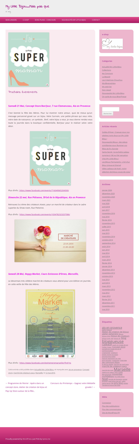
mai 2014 (105, 253)
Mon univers (11, 20)
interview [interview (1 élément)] (123, 360)
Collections (106, 70)
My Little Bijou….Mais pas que (27, 6)
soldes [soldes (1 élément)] (125, 383)
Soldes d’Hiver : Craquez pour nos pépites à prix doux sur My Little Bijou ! (116, 135)
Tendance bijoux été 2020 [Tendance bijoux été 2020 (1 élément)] (111, 385)
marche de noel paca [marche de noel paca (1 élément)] (121, 364)
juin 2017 (105, 210)
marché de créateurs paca (24, 373)
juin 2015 (105, 230)
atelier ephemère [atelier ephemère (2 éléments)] (110, 333)
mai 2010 (105, 309)
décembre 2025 (108, 193)
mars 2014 (106, 259)
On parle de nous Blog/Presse (114, 96)
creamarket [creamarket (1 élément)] (106, 353)
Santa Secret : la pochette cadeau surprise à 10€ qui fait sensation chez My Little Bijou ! (115, 155)
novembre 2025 (108, 197)
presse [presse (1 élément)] (125, 379)
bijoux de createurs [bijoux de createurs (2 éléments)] (120, 335)
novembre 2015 (108, 223)
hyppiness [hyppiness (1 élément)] (115, 360)
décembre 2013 (108, 269)
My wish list (107, 86)
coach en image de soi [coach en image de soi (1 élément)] (120, 345)
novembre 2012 (108, 289)
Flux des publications (110, 406)
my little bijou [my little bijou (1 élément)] (120, 377)
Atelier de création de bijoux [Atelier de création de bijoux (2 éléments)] (115, 331)
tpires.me (46, 439)
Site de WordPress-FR (111, 412)
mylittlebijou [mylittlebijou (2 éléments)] (108, 376)
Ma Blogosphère (108, 83)
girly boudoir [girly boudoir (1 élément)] (107, 360)
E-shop (26, 20)
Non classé (106, 90)
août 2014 (106, 246)
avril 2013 (106, 283)
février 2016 (107, 220)
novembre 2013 (108, 273)
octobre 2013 (107, 276)
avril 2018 (106, 207)
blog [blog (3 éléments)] (123, 338)
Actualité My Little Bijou (44, 369)
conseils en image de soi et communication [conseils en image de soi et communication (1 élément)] (111, 350)
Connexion (106, 403)
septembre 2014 (108, 243)
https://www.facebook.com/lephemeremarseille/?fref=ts (45, 363)
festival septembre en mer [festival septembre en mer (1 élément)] (111, 358)
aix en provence (75, 369)
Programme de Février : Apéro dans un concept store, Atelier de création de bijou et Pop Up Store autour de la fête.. (26, 387)
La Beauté (106, 76)
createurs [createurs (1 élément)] (114, 353)
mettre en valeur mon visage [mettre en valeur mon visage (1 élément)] (112, 372)
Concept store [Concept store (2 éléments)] (118, 347)
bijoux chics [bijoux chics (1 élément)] (106, 336)
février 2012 (107, 299)
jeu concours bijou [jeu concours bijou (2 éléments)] (111, 362)
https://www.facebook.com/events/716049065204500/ (44, 190)
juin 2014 (105, 250)
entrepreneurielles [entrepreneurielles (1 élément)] (108, 357)
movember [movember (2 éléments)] (117, 374)
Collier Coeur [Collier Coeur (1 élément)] (107, 347)
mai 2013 (105, 279)
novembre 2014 (108, 236)
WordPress (27, 439)
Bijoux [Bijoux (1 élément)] (121, 334)
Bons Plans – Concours (45, 20)
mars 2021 (106, 200)
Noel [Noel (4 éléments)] (105, 379)
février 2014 (107, 263)
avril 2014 (106, 256)
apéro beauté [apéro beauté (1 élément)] (107, 330)
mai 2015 (105, 233)
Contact (96, 20)
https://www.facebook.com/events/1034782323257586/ (45, 214)
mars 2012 (106, 296)
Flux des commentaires (111, 409)
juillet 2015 (106, 226)
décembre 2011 (108, 303)
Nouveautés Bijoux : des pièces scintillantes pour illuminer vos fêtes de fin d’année (114, 145)
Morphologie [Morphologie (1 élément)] (106, 374)
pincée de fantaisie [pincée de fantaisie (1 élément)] (115, 379)
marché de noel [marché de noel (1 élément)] (107, 370)
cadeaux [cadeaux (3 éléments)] (107, 344)
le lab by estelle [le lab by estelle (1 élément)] (107, 364)
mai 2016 (105, 216)
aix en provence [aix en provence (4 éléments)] (112, 327)
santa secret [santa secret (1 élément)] (106, 383)
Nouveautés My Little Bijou (74, 20)
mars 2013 (106, 286)
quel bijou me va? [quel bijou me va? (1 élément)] (114, 381)
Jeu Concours (107, 73)
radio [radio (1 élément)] (123, 381)
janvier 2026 (107, 190)
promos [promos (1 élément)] (105, 381)
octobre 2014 (107, 240)
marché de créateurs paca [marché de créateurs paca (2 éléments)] (114, 366)
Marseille (39, 373)
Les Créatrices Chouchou (112, 80)
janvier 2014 (107, 266)
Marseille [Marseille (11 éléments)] (122, 369)
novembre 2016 (108, 213)
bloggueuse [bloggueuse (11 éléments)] (113, 341)
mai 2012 (105, 293)
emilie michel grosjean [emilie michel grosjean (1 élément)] (110, 355)
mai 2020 (105, 203)
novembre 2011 (108, 306)
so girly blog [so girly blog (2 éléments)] (117, 383)
